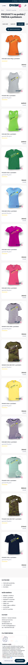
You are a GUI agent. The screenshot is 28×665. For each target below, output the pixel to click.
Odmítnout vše (8, 661)
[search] (25, 5)
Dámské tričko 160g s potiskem (11, 58)
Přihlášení (16, 1)
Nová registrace (23, 1)
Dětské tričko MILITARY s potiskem (11, 365)
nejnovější (20, 24)
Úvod (2, 10)
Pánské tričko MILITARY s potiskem (12, 519)
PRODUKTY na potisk (11, 10)
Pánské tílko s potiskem (9, 95)
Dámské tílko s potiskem (9, 134)
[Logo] (15, 6)
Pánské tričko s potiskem (9, 172)
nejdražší (12, 24)
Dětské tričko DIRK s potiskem (10, 326)
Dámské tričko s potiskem (9, 211)
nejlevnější (5, 24)
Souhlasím (20, 661)
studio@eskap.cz (10, 625)
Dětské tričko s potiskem (9, 403)
